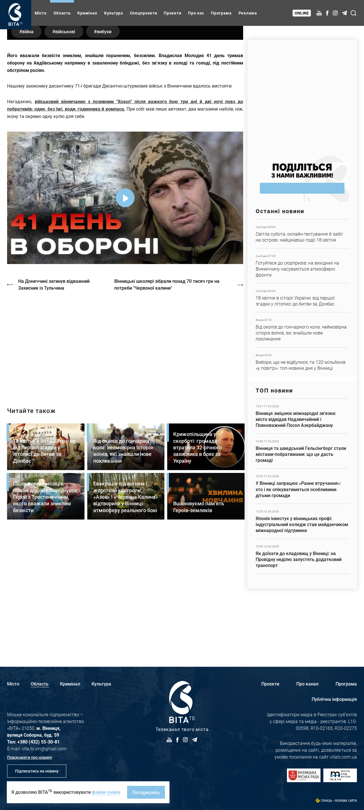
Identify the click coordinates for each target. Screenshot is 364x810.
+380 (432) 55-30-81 (38, 742)
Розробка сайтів (346, 800)
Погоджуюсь (146, 792)
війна (28, 149)
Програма (221, 13)
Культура (113, 13)
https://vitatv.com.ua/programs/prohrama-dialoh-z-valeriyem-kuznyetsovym (125, 462)
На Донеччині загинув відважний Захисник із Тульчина (54, 402)
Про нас (196, 13)
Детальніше (302, 234)
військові (67, 149)
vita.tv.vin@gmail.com (44, 748)
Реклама (248, 13)
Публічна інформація (334, 699)
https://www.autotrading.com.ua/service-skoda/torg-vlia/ (302, 94)
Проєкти (172, 13)
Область (62, 13)
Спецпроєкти (143, 13)
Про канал (307, 684)
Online (302, 13)
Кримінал (87, 13)
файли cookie (106, 792)
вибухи (107, 149)
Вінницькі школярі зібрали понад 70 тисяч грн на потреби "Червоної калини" (167, 402)
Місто (41, 13)
